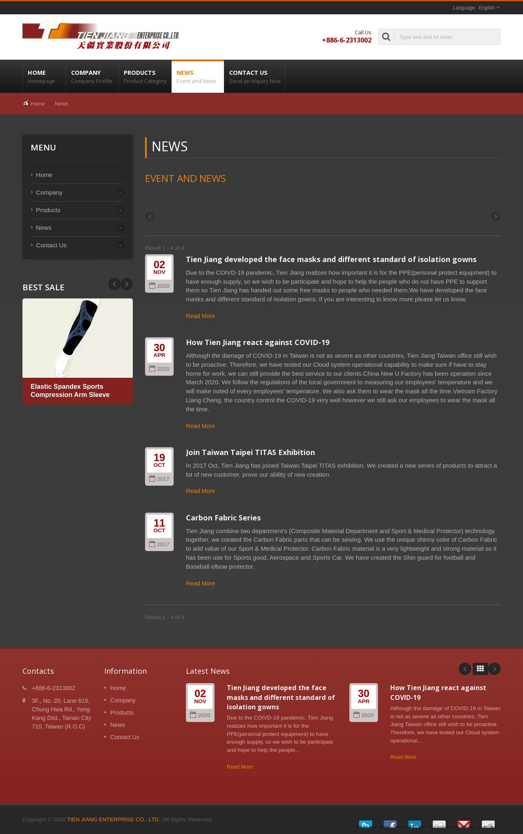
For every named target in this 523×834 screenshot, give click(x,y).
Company (92, 76)
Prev (127, 284)
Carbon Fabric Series (223, 517)
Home (44, 76)
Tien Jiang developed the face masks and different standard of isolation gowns (331, 259)
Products (145, 76)
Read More (200, 316)
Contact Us (254, 76)
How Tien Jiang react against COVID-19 (257, 342)
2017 (159, 479)
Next (114, 284)
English (487, 8)
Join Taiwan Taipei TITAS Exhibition (250, 452)
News (198, 76)
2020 (159, 286)
